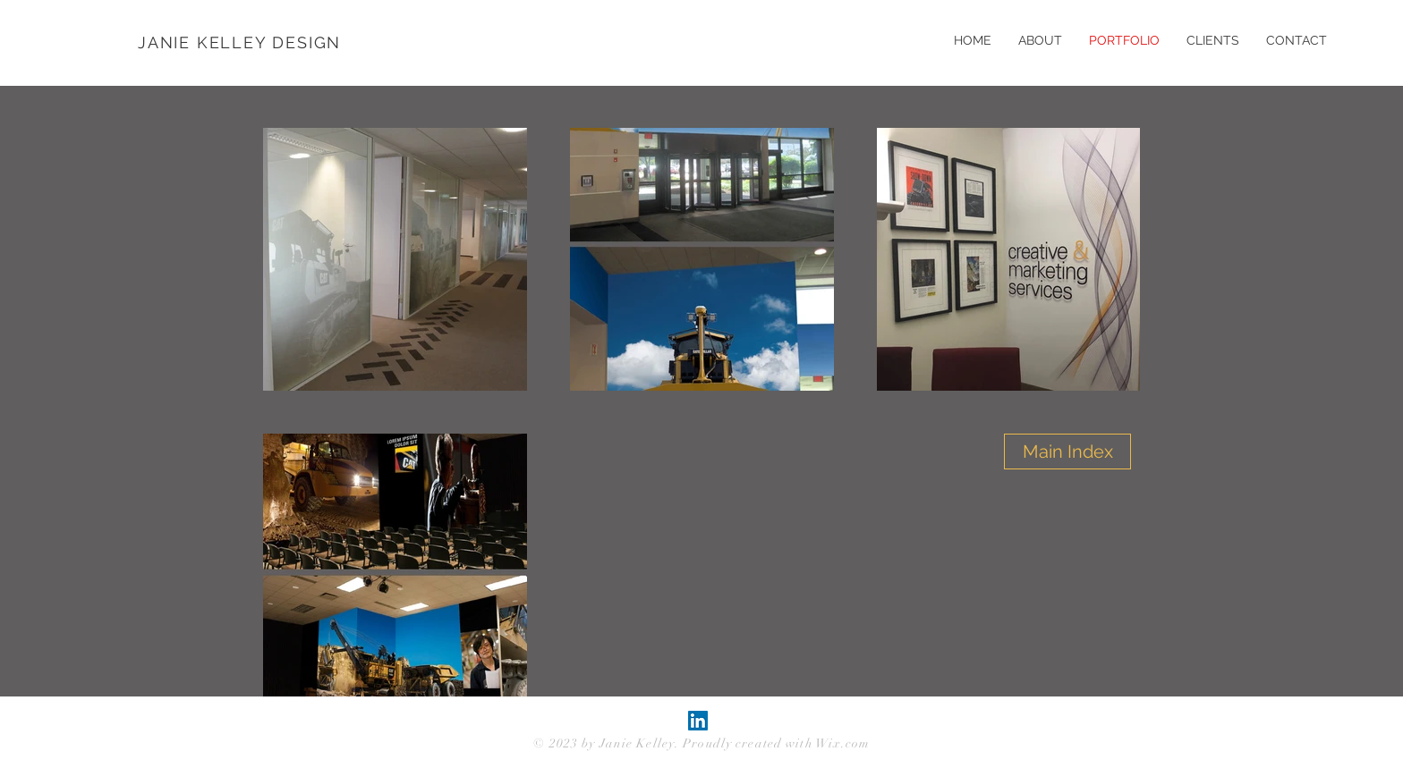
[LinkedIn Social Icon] (698, 720)
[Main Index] (1067, 451)
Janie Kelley (637, 743)
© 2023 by (566, 743)
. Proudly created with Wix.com (773, 743)
